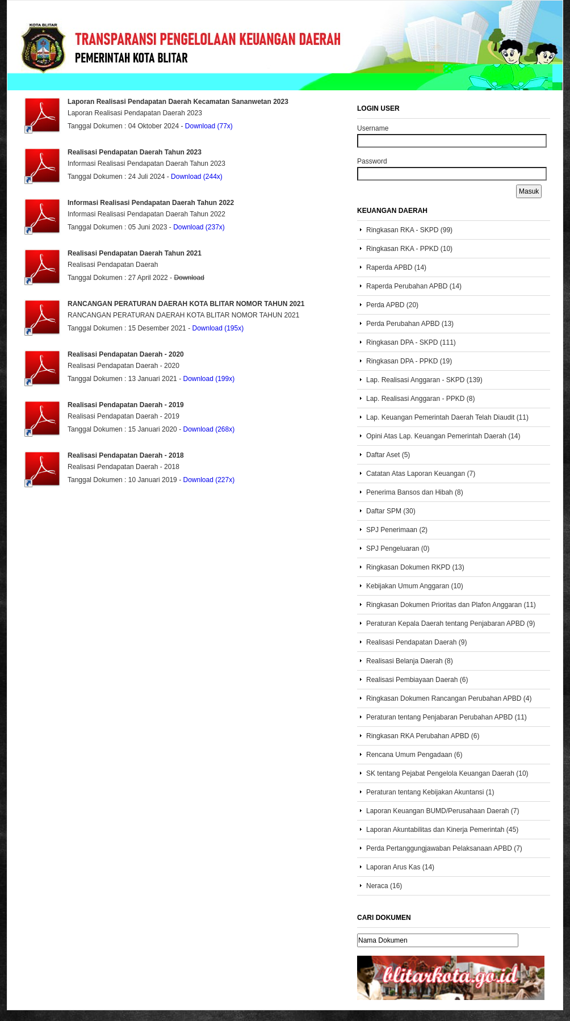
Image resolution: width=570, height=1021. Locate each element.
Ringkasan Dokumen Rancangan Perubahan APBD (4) (449, 698)
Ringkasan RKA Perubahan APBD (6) (422, 736)
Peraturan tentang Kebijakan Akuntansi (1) (430, 792)
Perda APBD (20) (392, 305)
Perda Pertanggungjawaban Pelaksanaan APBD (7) (444, 848)
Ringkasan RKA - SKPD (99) (409, 230)
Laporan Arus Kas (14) (400, 867)
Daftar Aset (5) (388, 455)
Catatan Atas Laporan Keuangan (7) (420, 474)
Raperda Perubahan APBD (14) (414, 286)
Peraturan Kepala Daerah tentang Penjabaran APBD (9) (450, 623)
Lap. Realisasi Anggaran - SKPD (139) (424, 380)
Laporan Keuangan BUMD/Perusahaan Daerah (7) (442, 811)
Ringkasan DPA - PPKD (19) (409, 361)
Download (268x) (208, 429)
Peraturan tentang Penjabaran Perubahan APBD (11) (446, 717)
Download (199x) (208, 379)
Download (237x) (199, 227)
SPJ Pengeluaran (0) (397, 549)
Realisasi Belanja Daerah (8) (409, 661)
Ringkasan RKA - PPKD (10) (409, 249)
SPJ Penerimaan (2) (397, 530)
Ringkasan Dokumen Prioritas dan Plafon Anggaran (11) (451, 605)
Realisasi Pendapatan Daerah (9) (416, 642)
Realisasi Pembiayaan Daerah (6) (417, 680)
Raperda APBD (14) (396, 267)
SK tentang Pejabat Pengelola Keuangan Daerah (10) (447, 773)
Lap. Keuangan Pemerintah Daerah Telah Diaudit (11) (447, 417)
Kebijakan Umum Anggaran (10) (414, 586)
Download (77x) (209, 126)
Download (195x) (218, 328)
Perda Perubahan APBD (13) (410, 324)
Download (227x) (208, 480)
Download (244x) (197, 177)
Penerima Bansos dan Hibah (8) (414, 492)
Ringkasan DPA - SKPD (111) (411, 342)
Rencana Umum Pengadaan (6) (414, 755)
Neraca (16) (384, 886)
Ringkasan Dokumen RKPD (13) (415, 567)
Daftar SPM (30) (391, 511)
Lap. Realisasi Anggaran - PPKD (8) (420, 399)
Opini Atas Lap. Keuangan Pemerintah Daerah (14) (443, 436)
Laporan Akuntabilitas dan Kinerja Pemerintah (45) (442, 830)
